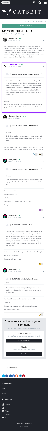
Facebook (6, 414)
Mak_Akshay (13, 160)
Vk (4, 417)
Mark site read (41, 21)
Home (3, 388)
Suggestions (24, 34)
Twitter (5, 411)
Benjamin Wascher (15, 116)
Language (19, 424)
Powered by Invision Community (24, 428)
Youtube (6, 404)
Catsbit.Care (31, 126)
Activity (4, 394)
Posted (14, 40)
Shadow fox (7, 34)
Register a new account (24, 340)
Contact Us (28, 424)
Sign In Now (24, 354)
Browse (4, 391)
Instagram (6, 407)
